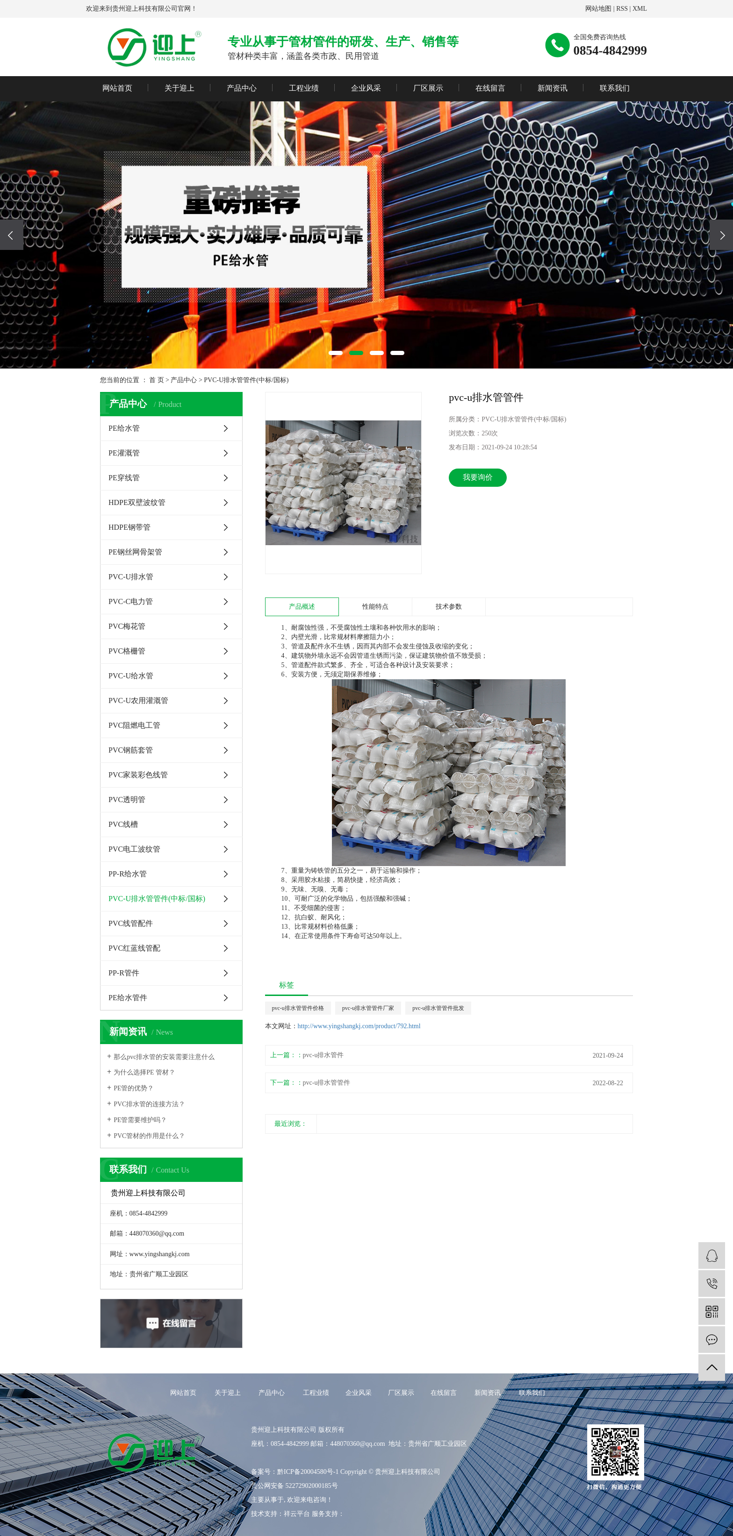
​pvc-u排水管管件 (327, 1082)
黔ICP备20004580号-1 (307, 1471)
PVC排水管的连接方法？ (149, 1104)
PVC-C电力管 (130, 601)
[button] (336, 353)
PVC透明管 (126, 800)
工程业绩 (304, 88)
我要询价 (478, 477)
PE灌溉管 (124, 453)
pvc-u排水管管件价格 (298, 1008)
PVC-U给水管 (130, 676)
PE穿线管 (124, 478)
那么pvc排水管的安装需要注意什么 (164, 1056)
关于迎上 (179, 88)
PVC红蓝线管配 (134, 948)
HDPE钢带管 (129, 527)
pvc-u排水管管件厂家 (368, 1008)
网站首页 (117, 88)
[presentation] (11, 235)
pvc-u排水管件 (323, 1055)
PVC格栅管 (126, 651)
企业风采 (366, 88)
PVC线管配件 (130, 923)
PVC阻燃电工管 (134, 725)
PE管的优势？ (134, 1088)
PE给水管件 (127, 998)
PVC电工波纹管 (134, 849)
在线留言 (490, 88)
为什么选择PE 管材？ (144, 1072)
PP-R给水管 (127, 874)
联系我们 (615, 88)
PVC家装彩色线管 (138, 775)
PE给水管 (124, 428)
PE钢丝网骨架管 (135, 552)
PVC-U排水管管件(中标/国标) (246, 380)
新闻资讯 (553, 88)
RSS (622, 8)
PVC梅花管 (126, 626)
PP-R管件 (123, 973)
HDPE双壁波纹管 (136, 502)
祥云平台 (297, 1513)
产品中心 (242, 88)
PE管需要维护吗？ (140, 1120)
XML (639, 8)
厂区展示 (428, 88)
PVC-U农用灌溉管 (138, 700)
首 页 (156, 380)
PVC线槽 (123, 824)
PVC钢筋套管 (130, 750)
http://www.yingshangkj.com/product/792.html (359, 1026)
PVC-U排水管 (130, 577)
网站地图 (598, 8)
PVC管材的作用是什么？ (149, 1135)
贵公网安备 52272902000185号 (294, 1485)
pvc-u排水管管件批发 (438, 1008)
